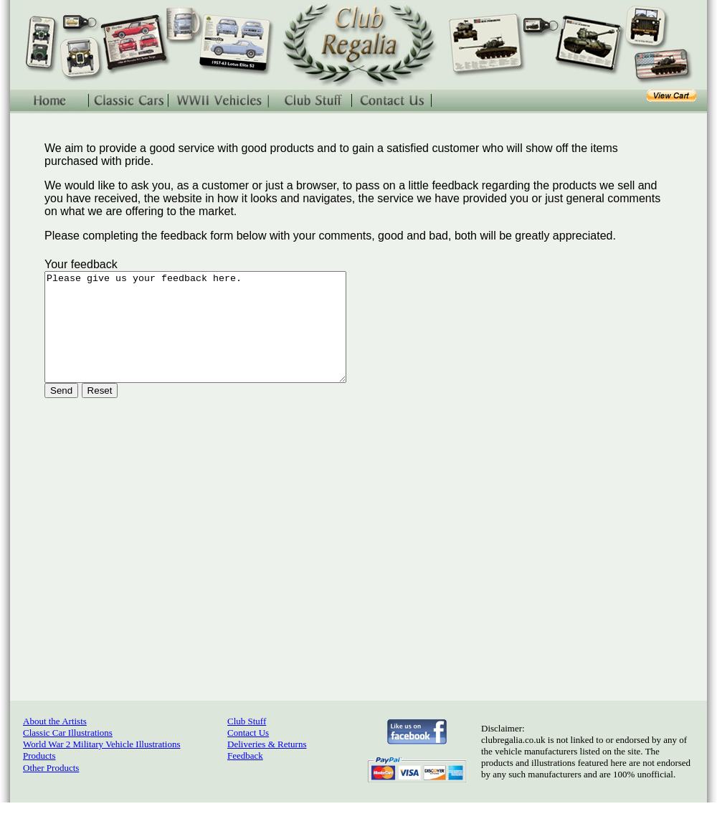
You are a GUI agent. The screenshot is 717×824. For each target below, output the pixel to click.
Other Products (51, 789)
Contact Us (248, 754)
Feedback (245, 777)
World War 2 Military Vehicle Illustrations (101, 765)
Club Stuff (246, 742)
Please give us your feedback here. (213, 337)
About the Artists (55, 742)
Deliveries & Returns (266, 765)
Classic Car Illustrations (68, 754)
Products (39, 777)
